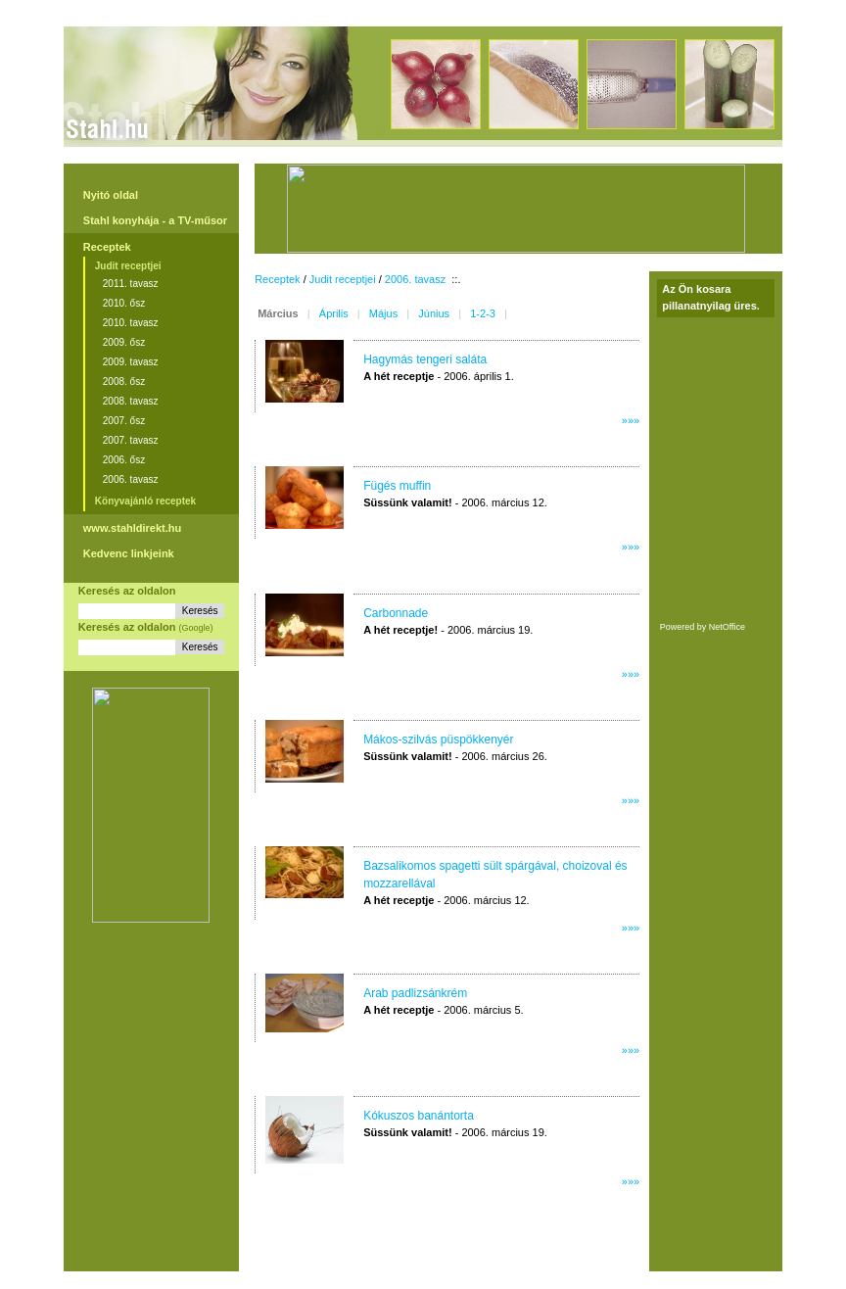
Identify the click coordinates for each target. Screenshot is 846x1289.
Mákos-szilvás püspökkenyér (438, 739)
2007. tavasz (131, 440)
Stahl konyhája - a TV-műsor (155, 220)
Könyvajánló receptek (145, 501)
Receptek (107, 247)
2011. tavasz (131, 283)
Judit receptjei (128, 266)
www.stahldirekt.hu (132, 528)
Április (334, 313)
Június (433, 313)
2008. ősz (124, 381)
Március (278, 313)
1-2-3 (482, 313)
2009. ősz (124, 342)
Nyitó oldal (110, 195)
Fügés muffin (397, 486)
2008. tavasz (131, 401)
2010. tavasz (131, 322)
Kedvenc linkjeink (128, 553)
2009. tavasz (131, 362)
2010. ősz (124, 303)
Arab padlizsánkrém (415, 993)
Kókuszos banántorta (418, 1115)
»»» (630, 420)
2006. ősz (124, 459)
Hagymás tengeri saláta (425, 359)
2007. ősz (124, 420)
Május (383, 313)
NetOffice (727, 627)
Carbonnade (395, 613)
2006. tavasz (131, 479)
